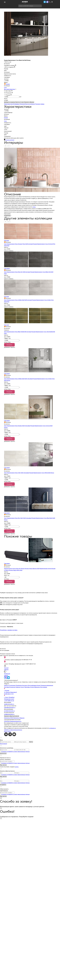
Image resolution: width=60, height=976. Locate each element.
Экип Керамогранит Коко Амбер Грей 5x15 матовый (18, 300)
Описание (22, 104)
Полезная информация (47, 685)
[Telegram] (10, 736)
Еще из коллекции (30, 104)
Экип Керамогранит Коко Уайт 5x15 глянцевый (16, 472)
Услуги (22, 687)
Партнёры (27, 687)
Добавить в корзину (9, 102)
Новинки (17, 687)
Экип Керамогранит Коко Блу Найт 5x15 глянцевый (18, 518)
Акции (38, 685)
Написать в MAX (8, 718)
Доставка (6, 687)
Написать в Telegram (18, 718)
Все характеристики (10, 89)
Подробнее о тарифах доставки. (9, 630)
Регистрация (3, 743)
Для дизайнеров (32, 685)
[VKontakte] (6, 736)
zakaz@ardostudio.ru (9, 707)
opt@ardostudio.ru (9, 704)
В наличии (12, 687)
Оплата (32, 687)
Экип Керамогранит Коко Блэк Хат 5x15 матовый (17, 272)
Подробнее (7, 215)
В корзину (9, 344)
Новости (6, 685)
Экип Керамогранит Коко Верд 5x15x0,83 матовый (17, 331)
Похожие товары (39, 104)
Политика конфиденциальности (12, 721)
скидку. (17, 766)
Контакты (24, 685)
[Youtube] (14, 736)
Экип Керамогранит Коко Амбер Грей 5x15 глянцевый (18, 378)
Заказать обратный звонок (11, 716)
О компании (12, 685)
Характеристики (8, 104)
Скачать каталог (9, 140)
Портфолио (19, 685)
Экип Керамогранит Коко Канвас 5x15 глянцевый (17, 425)
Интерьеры (16, 104)
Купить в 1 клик (20, 102)
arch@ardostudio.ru (9, 711)
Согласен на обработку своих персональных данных (15, 751)
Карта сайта (7, 731)
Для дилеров (43, 687)
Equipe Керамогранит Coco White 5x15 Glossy (42, 472)
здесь (34, 207)
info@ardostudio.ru (9, 714)
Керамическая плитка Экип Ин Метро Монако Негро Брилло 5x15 (21, 568)
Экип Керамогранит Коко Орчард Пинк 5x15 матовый (18, 244)
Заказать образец (29, 102)
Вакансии (37, 687)
